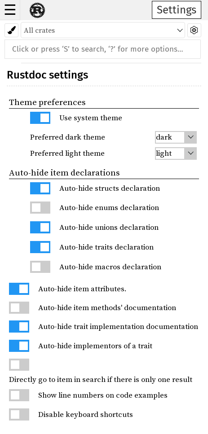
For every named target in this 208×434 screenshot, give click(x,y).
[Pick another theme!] (11, 30)
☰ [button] (10, 9)
